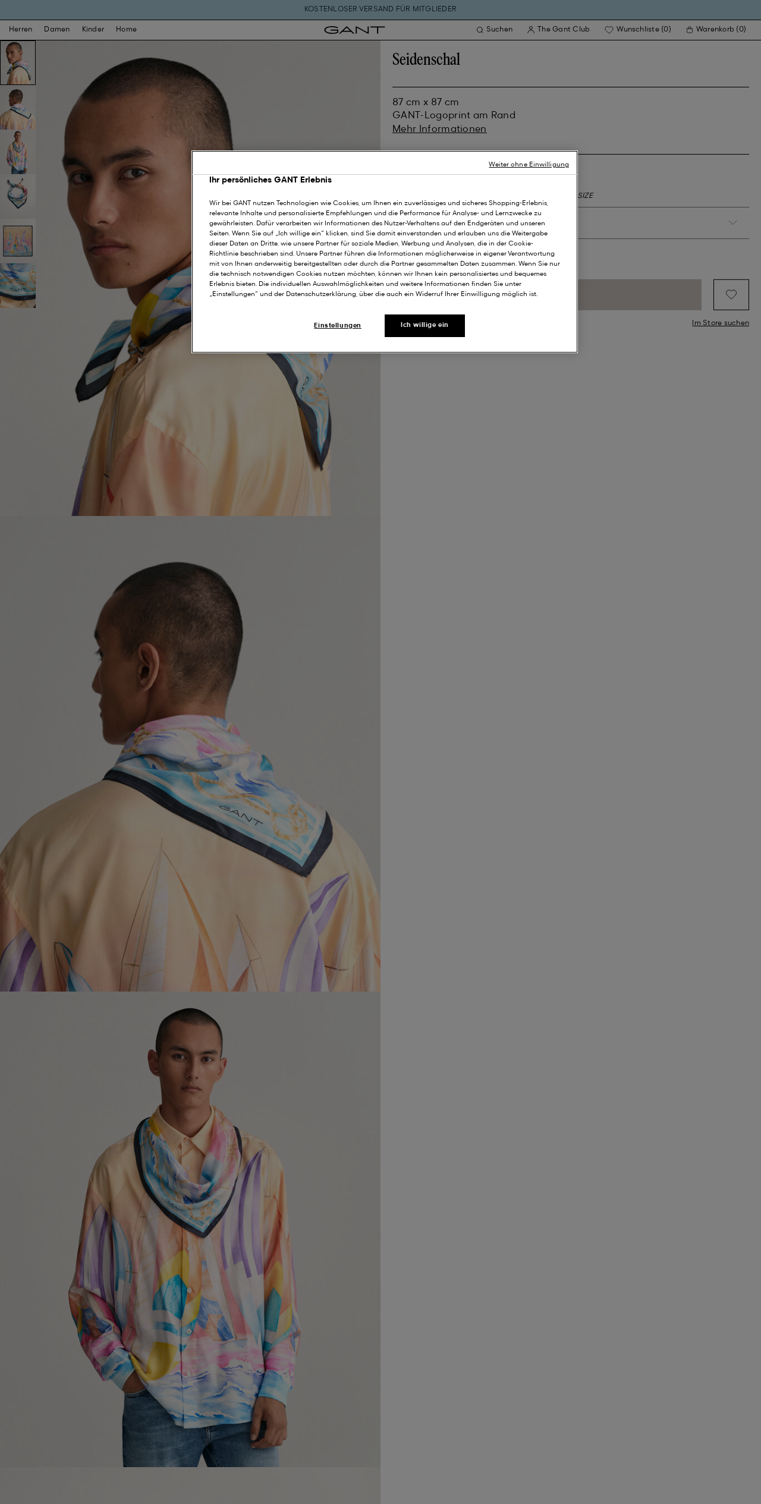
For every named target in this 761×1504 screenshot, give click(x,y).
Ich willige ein (425, 325)
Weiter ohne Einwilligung (529, 165)
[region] (384, 251)
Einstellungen (337, 325)
